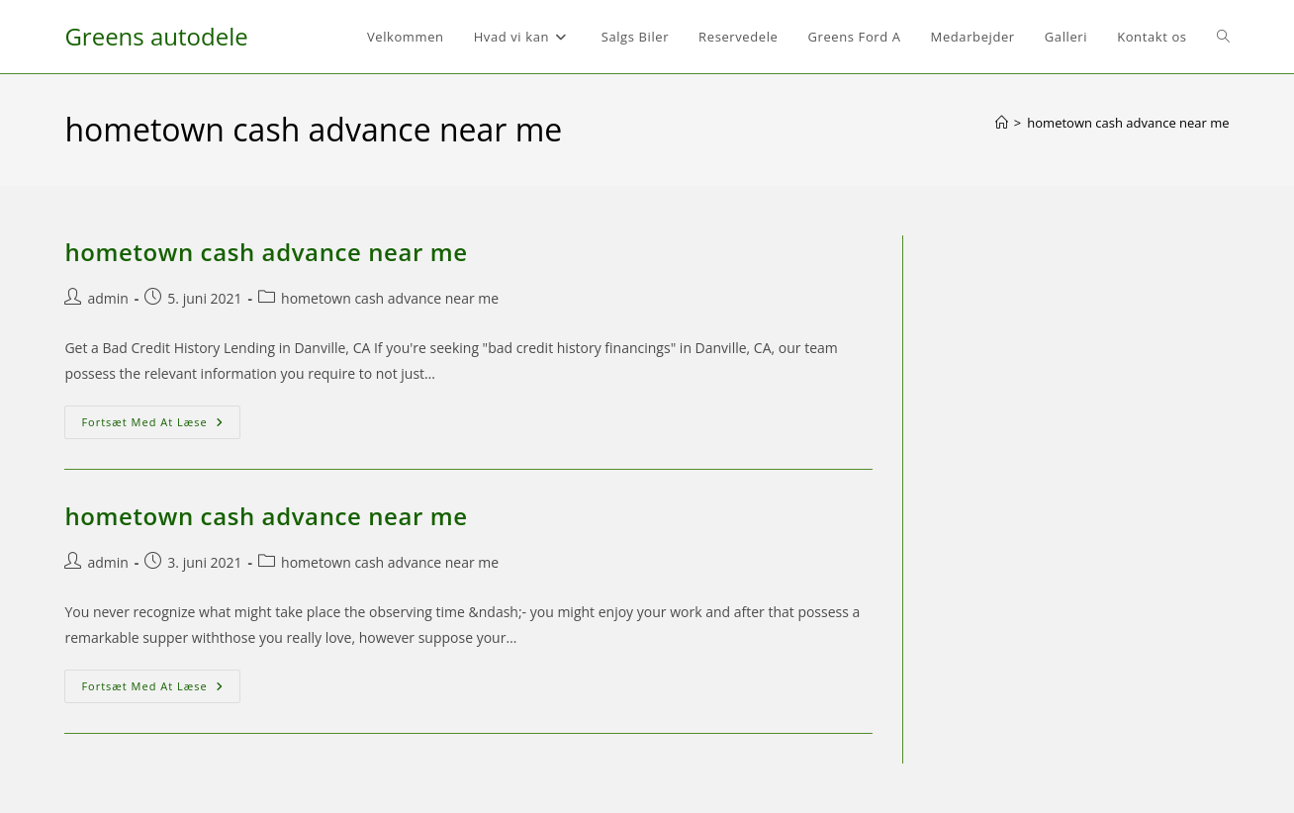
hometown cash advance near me (1128, 123)
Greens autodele (155, 36)
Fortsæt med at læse (160, 425)
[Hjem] (1001, 123)
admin (107, 298)
